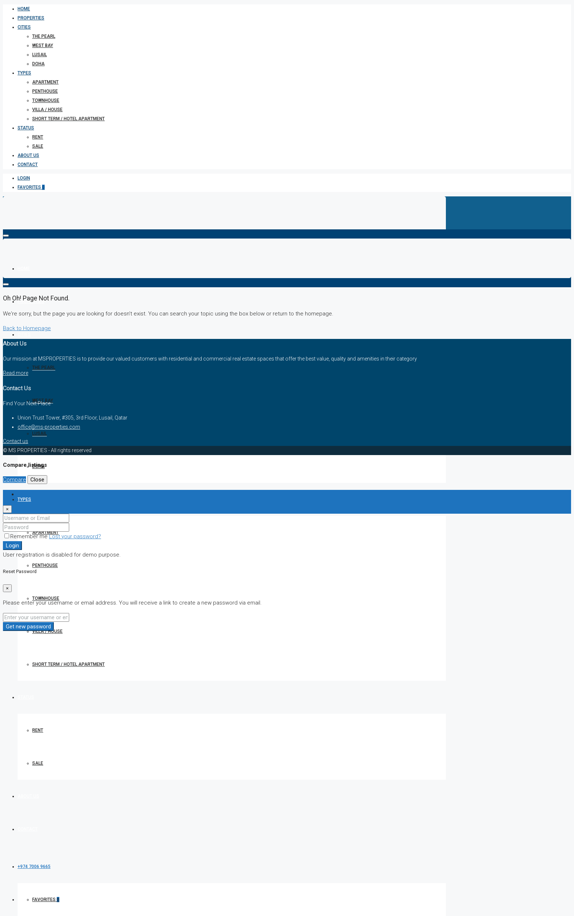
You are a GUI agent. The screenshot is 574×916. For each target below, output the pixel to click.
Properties (31, 18)
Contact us (15, 441)
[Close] (7, 509)
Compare (14, 479)
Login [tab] (24, 494)
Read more (15, 373)
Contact (28, 164)
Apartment (45, 82)
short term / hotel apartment (68, 118)
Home (24, 8)
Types (24, 72)
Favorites (31, 187)
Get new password (28, 626)
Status (26, 127)
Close (37, 479)
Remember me (26, 536)
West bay (42, 45)
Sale (37, 146)
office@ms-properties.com (49, 427)
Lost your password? (75, 536)
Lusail (39, 54)
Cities (24, 27)
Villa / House (47, 109)
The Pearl (43, 36)
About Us (28, 155)
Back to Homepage (27, 328)
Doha (38, 63)
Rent (37, 137)
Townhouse (45, 100)
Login (24, 178)
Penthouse (45, 91)
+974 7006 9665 (34, 866)
